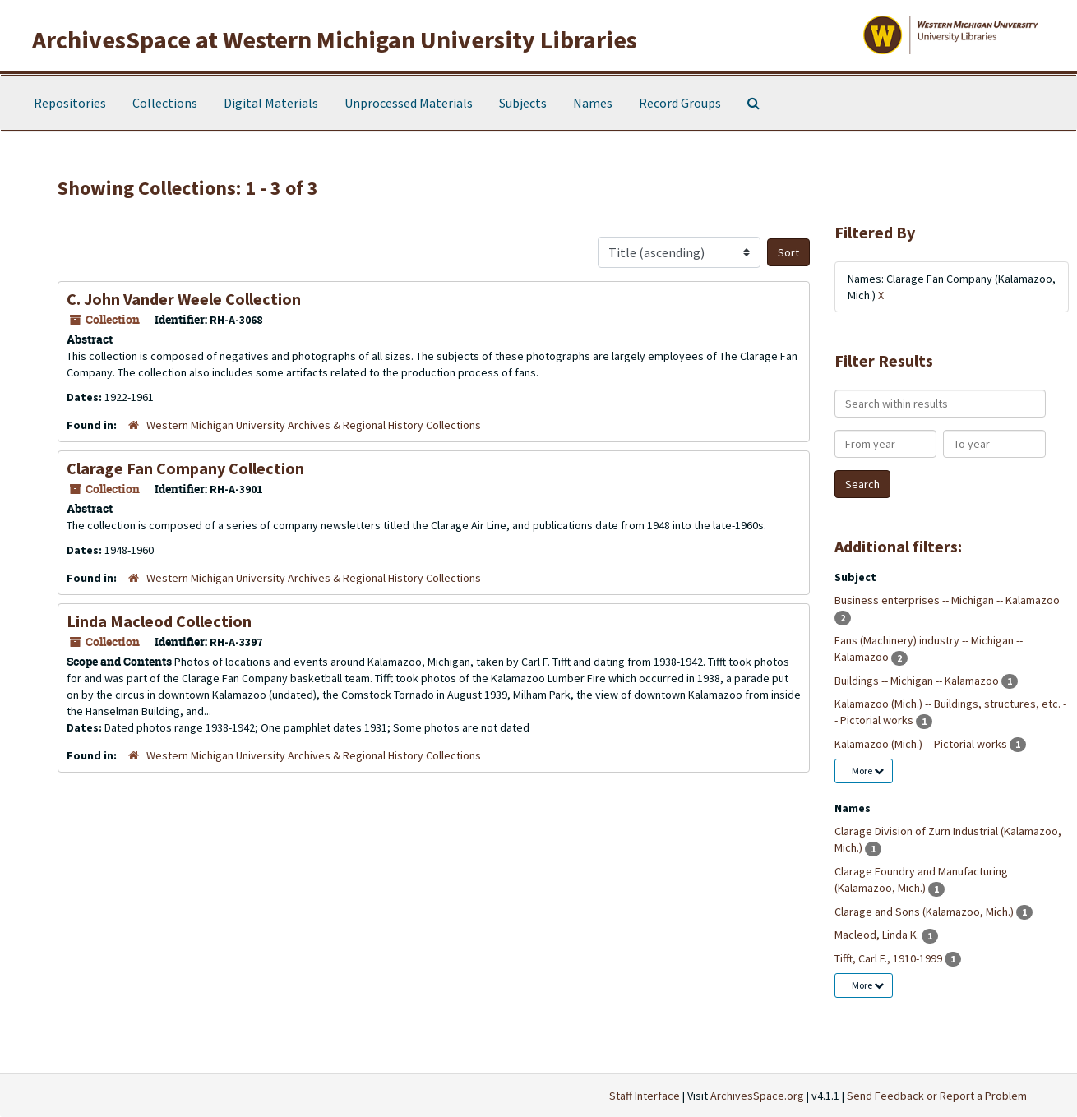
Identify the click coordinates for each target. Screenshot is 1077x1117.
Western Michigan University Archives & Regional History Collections (313, 425)
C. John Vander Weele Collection (184, 298)
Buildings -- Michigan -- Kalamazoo (917, 680)
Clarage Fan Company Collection (185, 468)
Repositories (70, 103)
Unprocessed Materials (408, 103)
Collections (164, 103)
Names (592, 103)
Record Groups (680, 103)
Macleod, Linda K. (878, 934)
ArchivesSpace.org (757, 1095)
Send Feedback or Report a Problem (937, 1095)
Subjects (523, 103)
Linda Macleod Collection (159, 621)
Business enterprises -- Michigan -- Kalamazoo (947, 600)
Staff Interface (644, 1095)
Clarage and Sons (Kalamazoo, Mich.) (925, 911)
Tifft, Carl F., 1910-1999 (889, 958)
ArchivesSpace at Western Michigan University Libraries (334, 39)
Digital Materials (271, 103)
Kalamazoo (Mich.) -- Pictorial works (922, 743)
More (868, 770)
